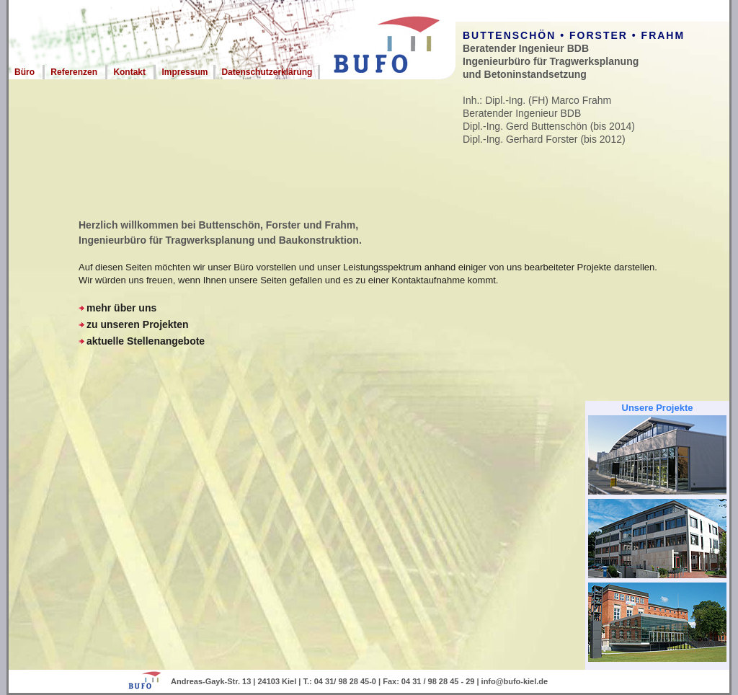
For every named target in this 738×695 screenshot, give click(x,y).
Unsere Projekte (657, 407)
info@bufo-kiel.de (514, 681)
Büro (24, 72)
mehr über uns (121, 308)
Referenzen (73, 72)
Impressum (184, 72)
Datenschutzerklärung (266, 72)
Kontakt (129, 72)
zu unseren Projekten (137, 324)
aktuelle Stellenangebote (145, 341)
